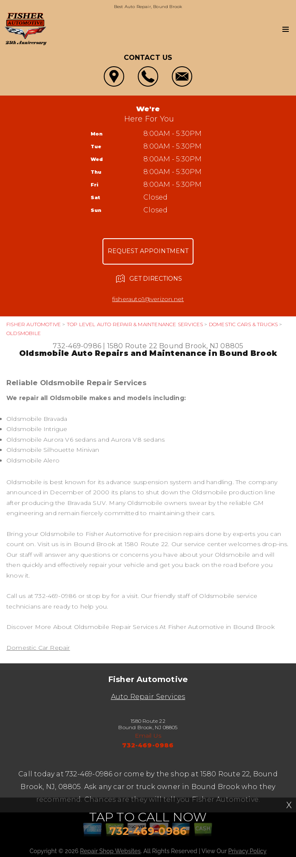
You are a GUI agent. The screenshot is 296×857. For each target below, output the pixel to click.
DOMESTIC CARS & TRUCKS (243, 324)
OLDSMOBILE (23, 333)
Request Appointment (148, 251)
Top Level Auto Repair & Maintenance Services (135, 324)
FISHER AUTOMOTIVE (33, 324)
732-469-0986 (77, 346)
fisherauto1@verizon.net (148, 299)
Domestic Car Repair (38, 647)
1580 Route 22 (132, 346)
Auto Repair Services (148, 697)
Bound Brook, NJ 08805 (201, 346)
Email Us (148, 735)
